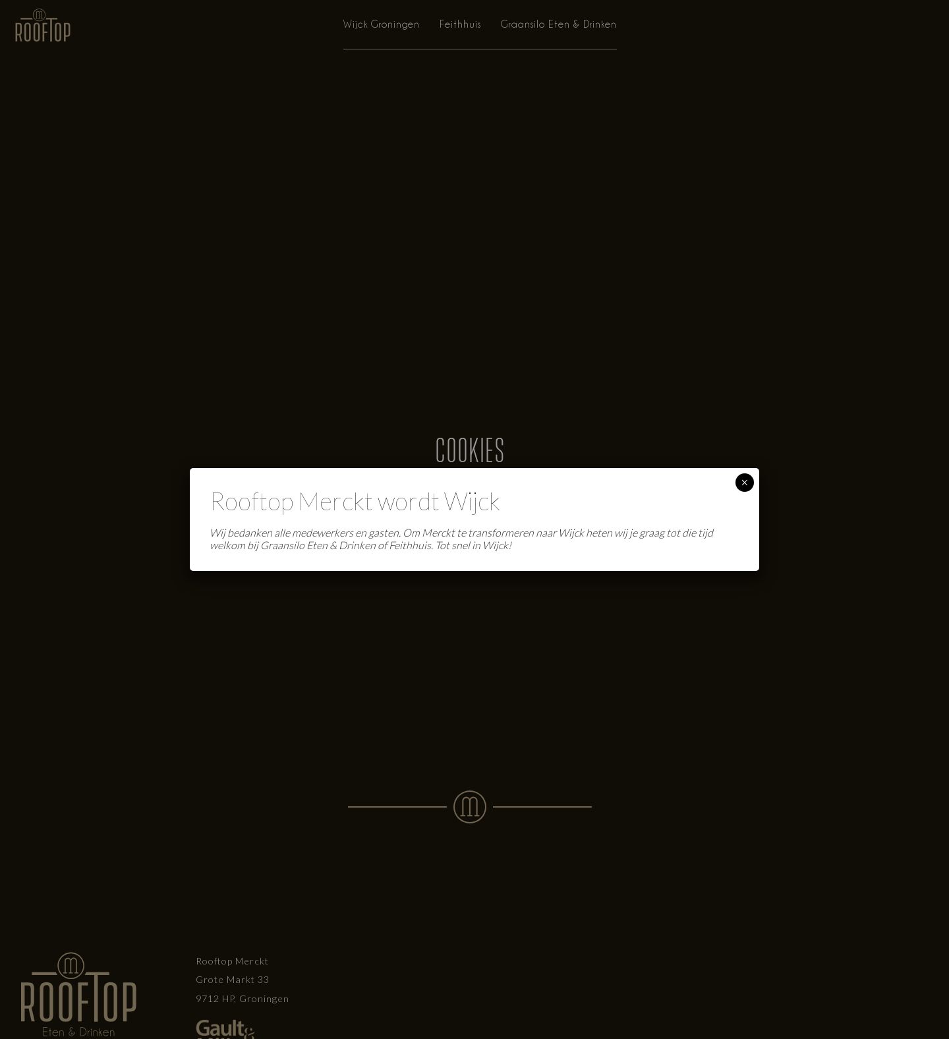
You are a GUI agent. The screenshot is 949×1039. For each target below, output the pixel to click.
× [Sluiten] (744, 482)
